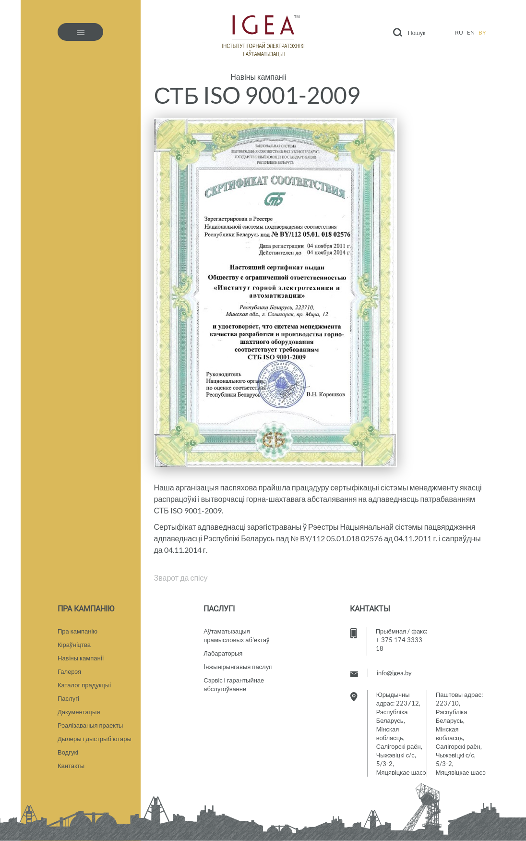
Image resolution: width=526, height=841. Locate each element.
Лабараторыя (222, 653)
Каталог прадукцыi (84, 685)
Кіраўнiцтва (74, 644)
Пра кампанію (77, 631)
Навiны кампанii (81, 658)
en (471, 32)
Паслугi (68, 698)
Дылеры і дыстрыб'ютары (95, 739)
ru (459, 32)
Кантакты (71, 765)
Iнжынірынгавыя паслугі (238, 666)
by (482, 32)
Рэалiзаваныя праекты (90, 725)
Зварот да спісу (181, 577)
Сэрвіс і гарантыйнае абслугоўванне (233, 684)
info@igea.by (394, 673)
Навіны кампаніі (258, 77)
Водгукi (68, 752)
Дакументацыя (79, 712)
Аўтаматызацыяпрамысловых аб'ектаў (236, 635)
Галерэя (69, 671)
